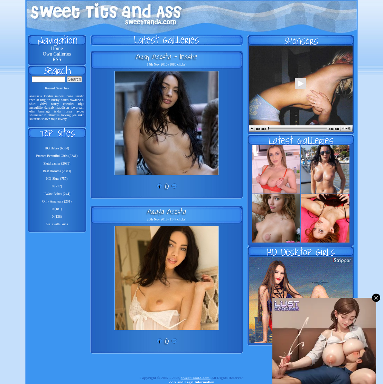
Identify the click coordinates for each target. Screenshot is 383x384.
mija (54, 119)
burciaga (44, 111)
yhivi (43, 104)
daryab (49, 107)
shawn (45, 119)
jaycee (80, 111)
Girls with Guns (57, 224)
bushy (55, 100)
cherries (68, 104)
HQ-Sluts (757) (57, 178)
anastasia (35, 96)
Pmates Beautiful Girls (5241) (56, 156)
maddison (62, 107)
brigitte (45, 100)
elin (32, 111)
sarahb (79, 96)
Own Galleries (57, 54)
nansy (55, 104)
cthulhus (53, 115)
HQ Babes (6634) (57, 148)
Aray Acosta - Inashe (166, 56)
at (38, 100)
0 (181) (57, 209)
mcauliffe (36, 107)
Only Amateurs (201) (57, 201)
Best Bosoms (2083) (57, 171)
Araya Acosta (166, 211)
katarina (34, 119)
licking (66, 115)
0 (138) (57, 216)
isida (57, 111)
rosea (68, 111)
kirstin (48, 96)
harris (65, 100)
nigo (81, 104)
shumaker (36, 115)
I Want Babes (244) (57, 194)
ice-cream (77, 107)
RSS (57, 59)
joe (74, 115)
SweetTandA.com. (196, 378)
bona (69, 96)
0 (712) (57, 186)
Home (57, 48)
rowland (75, 100)
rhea (32, 100)
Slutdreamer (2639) (56, 163)
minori (59, 96)
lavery (62, 119)
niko (81, 115)
